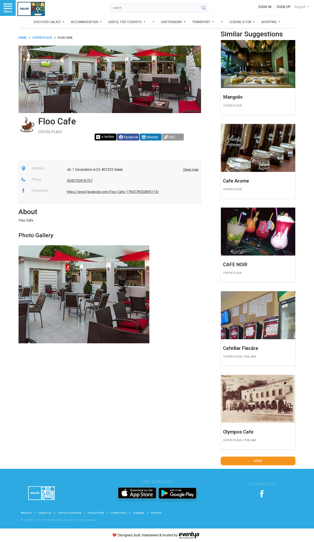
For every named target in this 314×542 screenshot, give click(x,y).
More (258, 461)
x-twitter (105, 137)
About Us (26, 512)
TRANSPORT (201, 22)
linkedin (150, 137)
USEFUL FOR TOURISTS (125, 22)
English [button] (301, 7)
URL (169, 137)
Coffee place (42, 37)
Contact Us (44, 512)
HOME (22, 37)
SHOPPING (269, 22)
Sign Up (284, 7)
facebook (128, 137)
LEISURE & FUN (240, 22)
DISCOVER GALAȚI (48, 22)
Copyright (138, 512)
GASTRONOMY (172, 22)
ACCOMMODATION (85, 22)
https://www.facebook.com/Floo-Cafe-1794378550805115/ (113, 192)
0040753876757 (79, 181)
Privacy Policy (96, 512)
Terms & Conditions (69, 512)
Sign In (264, 7)
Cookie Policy (119, 512)
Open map (191, 170)
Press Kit (156, 512)
